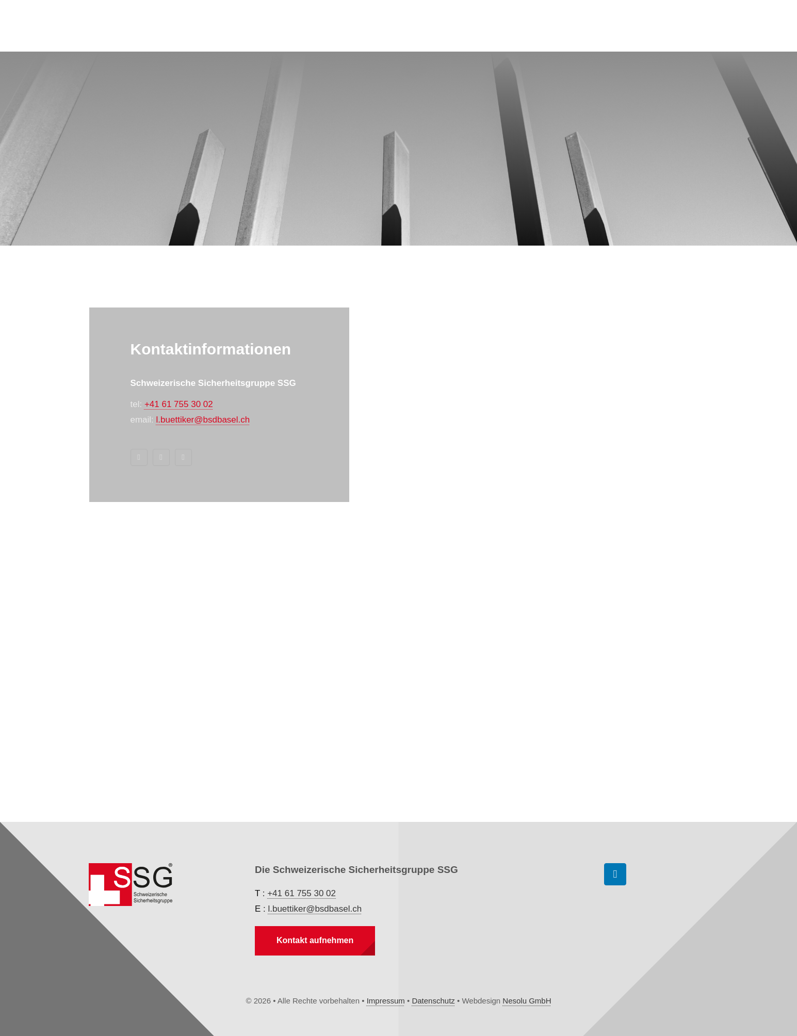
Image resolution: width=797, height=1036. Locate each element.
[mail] (161, 457)
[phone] (183, 457)
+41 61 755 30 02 (178, 404)
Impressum (386, 1000)
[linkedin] (139, 457)
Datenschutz (433, 1000)
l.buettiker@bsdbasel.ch (203, 420)
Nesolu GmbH (526, 1000)
